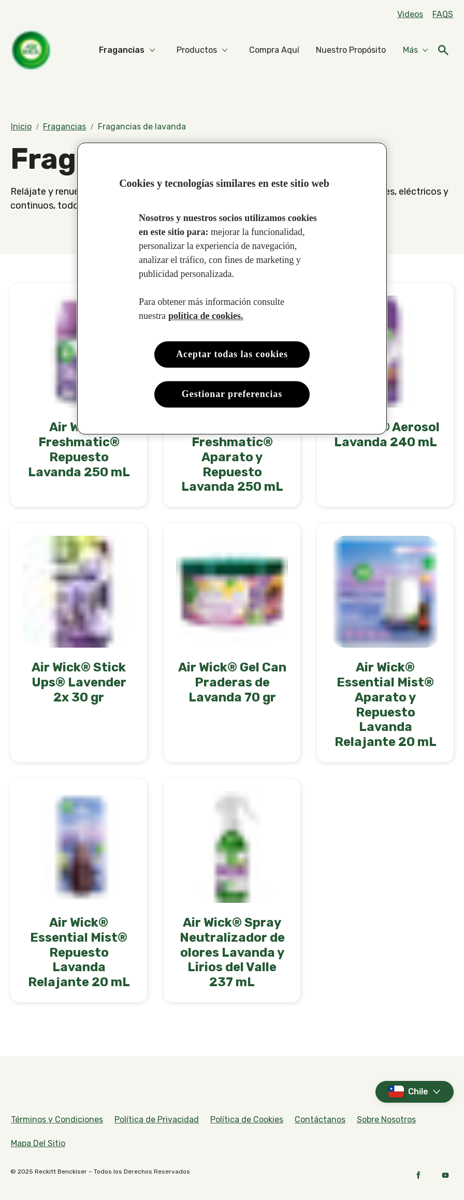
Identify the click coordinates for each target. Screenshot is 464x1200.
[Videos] (410, 14)
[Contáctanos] (320, 1119)
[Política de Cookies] (247, 1119)
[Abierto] (443, 50)
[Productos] (197, 50)
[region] (232, 288)
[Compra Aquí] (274, 50)
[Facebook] (418, 1175)
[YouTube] (445, 1175)
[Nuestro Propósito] (351, 50)
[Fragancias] (121, 50)
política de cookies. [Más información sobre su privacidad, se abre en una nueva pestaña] (205, 316)
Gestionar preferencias (232, 394)
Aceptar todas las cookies (232, 354)
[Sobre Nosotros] (386, 1119)
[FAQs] (443, 14)
